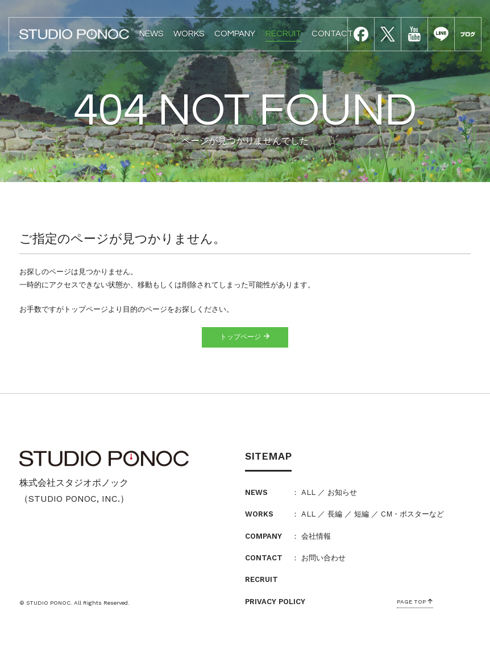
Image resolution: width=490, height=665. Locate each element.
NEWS (151, 34)
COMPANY (234, 34)
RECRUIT (283, 34)
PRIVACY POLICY (275, 601)
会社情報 (316, 536)
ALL (308, 492)
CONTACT (332, 34)
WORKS (188, 34)
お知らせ (342, 492)
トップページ (245, 337)
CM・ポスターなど (412, 514)
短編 (361, 514)
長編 (334, 514)
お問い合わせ (323, 558)
